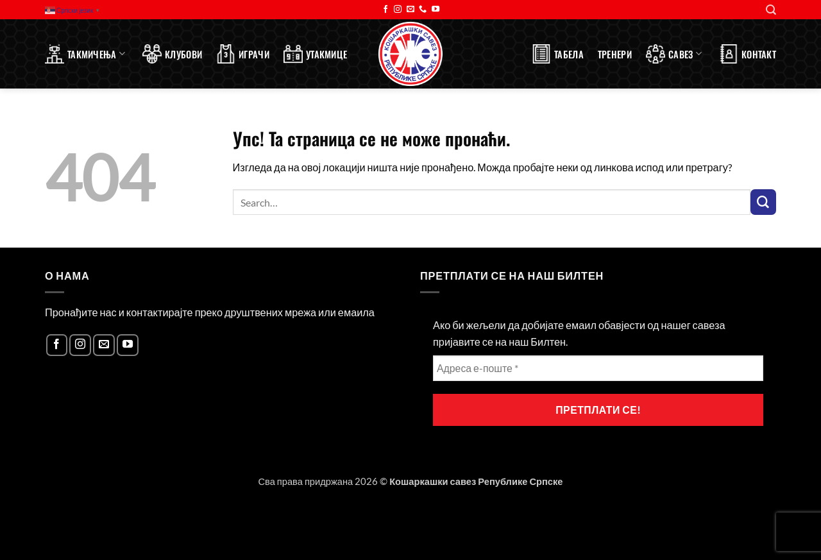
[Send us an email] (410, 9)
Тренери (615, 54)
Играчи (242, 54)
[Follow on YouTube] (435, 9)
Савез (674, 54)
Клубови (172, 54)
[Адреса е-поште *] (598, 368)
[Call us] (423, 9)
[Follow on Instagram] (398, 9)
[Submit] (763, 202)
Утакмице (315, 54)
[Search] (771, 10)
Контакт (747, 54)
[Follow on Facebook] (385, 9)
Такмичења (85, 54)
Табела (558, 54)
